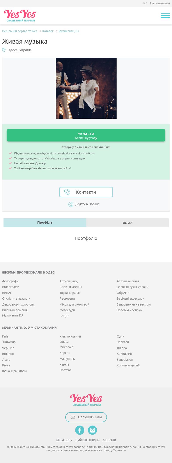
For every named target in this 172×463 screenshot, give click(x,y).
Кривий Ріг (124, 354)
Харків (64, 364)
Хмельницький (70, 336)
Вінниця (8, 354)
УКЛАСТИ (86, 136)
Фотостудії (67, 310)
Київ (5, 336)
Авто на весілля (128, 281)
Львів (6, 360)
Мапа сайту (64, 440)
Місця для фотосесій (74, 304)
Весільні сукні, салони (132, 287)
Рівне (6, 365)
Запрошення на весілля (134, 304)
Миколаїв (66, 347)
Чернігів (8, 348)
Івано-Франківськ (15, 371)
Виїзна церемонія (15, 310)
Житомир (9, 342)
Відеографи (10, 287)
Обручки (123, 293)
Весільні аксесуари (130, 298)
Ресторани (67, 298)
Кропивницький (128, 365)
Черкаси (123, 342)
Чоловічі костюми (129, 310)
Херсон (65, 353)
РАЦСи (64, 316)
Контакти (86, 192)
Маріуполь (67, 359)
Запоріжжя (125, 360)
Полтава (65, 370)
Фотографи (10, 281)
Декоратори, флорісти (18, 304)
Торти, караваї (70, 293)
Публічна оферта (87, 440)
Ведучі (7, 293)
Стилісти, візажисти (16, 298)
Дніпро (122, 348)
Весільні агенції (71, 287)
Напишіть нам (160, 3)
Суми (120, 336)
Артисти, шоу (69, 281)
